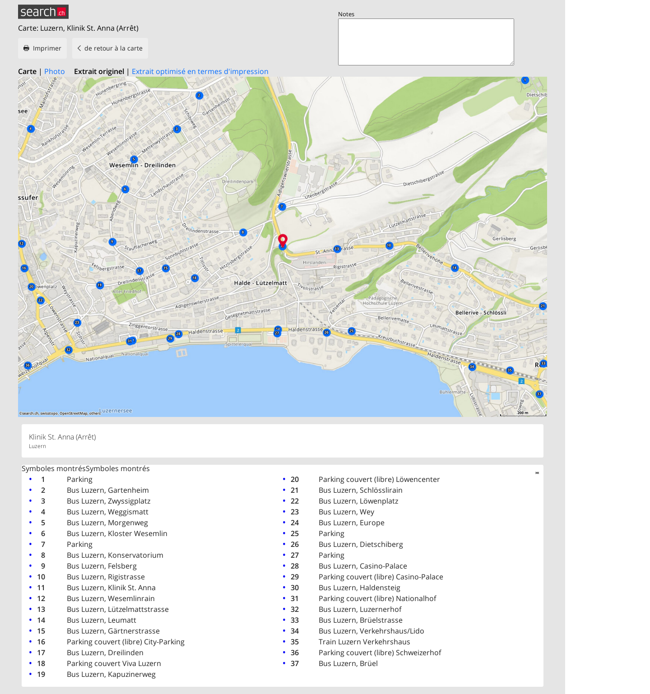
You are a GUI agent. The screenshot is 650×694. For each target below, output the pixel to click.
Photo (54, 71)
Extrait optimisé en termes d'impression (200, 71)
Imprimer (47, 48)
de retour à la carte (113, 48)
